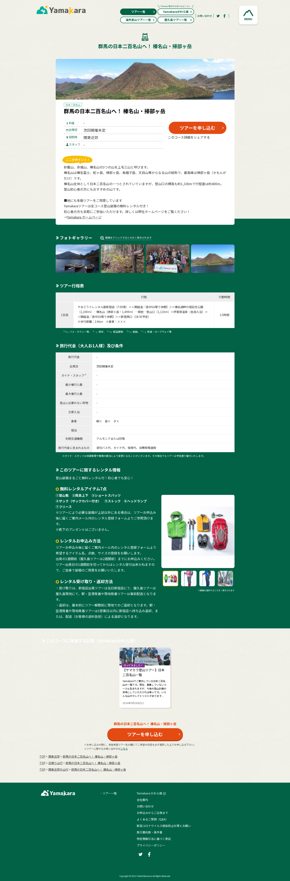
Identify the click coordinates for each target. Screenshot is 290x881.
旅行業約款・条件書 (149, 832)
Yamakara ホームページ (84, 217)
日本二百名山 (73, 104)
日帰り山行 (55, 763)
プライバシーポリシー (151, 845)
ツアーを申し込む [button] (197, 127)
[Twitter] (218, 16)
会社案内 (142, 800)
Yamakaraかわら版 (175, 11)
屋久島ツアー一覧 (178, 20)
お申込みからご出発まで (152, 813)
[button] (248, 15)
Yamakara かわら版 (149, 793)
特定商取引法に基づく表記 (154, 839)
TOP (42, 756)
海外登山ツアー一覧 (140, 20)
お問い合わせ (204, 15)
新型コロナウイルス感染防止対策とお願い (164, 826)
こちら (124, 748)
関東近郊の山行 (58, 769)
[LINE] (217, 147)
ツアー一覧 (143, 12)
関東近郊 (54, 756)
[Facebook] (224, 16)
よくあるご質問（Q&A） (152, 819)
